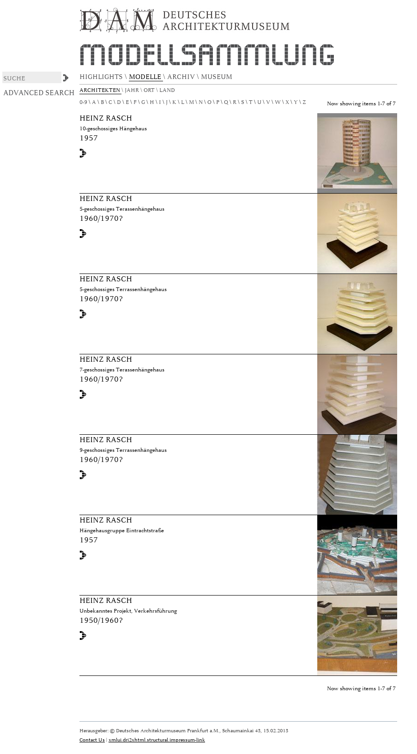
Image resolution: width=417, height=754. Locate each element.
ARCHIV (182, 77)
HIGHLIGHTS (102, 77)
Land (167, 90)
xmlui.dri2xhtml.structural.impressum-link (157, 740)
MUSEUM (217, 77)
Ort (150, 90)
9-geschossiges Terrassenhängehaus (123, 450)
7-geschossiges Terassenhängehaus (121, 369)
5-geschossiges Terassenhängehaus (121, 209)
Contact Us (92, 740)
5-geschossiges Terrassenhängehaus (123, 289)
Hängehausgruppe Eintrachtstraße (121, 530)
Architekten (100, 90)
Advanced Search (39, 93)
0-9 (83, 102)
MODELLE (146, 77)
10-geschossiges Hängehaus (113, 128)
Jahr (132, 90)
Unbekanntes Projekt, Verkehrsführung (128, 611)
